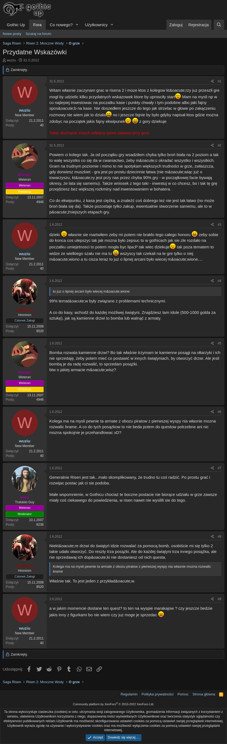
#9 (219, 599)
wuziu (11, 60)
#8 (219, 536)
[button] (77, 25)
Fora (37, 24)
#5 (219, 343)
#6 (219, 412)
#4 (219, 281)
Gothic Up (16, 24)
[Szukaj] (219, 25)
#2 (219, 145)
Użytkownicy (96, 24)
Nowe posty (12, 34)
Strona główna (203, 694)
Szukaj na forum (38, 34)
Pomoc (182, 694)
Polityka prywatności (157, 694)
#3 (219, 225)
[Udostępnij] (212, 81)
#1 (219, 81)
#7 (219, 468)
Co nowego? (61, 24)
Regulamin (129, 694)
